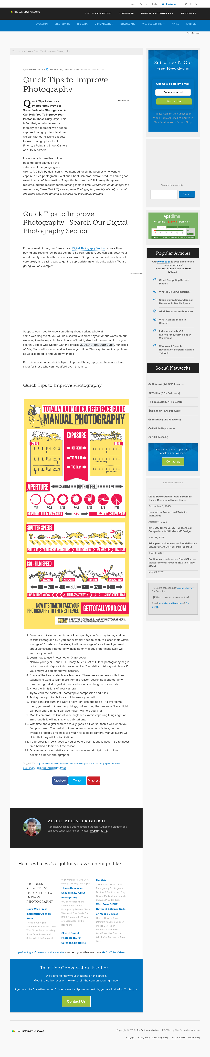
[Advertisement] (69, 38)
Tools (154, 4)
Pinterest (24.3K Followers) (166, 384)
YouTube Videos (119, 957)
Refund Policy (193, 1043)
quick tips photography (50, 768)
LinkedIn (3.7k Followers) (164, 411)
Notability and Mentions (172, 603)
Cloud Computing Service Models (174, 281)
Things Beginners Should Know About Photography (74, 885)
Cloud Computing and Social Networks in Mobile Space (176, 301)
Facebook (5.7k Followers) (165, 402)
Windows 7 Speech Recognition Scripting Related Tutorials (176, 349)
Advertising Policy (155, 1043)
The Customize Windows (29, 13)
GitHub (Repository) (161, 428)
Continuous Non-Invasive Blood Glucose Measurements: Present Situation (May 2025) (172, 562)
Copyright (123, 1043)
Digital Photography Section (90, 248)
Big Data (82, 24)
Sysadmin (42, 24)
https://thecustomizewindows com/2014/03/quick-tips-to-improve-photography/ (77, 763)
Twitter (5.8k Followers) (164, 393)
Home (132, 4)
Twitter (77, 780)
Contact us (173, 461)
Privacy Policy (137, 1043)
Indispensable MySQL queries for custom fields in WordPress (175, 334)
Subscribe (174, 101)
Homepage (163, 261)
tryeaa (66, 768)
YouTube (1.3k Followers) (164, 419)
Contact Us (171, 4)
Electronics (62, 24)
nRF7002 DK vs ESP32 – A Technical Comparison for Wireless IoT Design (170, 529)
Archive (143, 4)
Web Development (153, 24)
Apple (175, 24)
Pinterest (93, 780)
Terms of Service (175, 1043)
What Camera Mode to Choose (172, 321)
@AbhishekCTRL (99, 831)
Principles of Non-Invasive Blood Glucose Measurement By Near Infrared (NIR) (172, 545)
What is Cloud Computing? (174, 292)
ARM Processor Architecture (176, 311)
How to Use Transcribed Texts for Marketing (167, 514)
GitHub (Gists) (158, 437)
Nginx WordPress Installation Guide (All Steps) (40, 914)
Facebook (59, 780)
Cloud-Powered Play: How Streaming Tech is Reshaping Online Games (170, 498)
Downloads (127, 24)
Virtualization (104, 24)
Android (191, 24)
